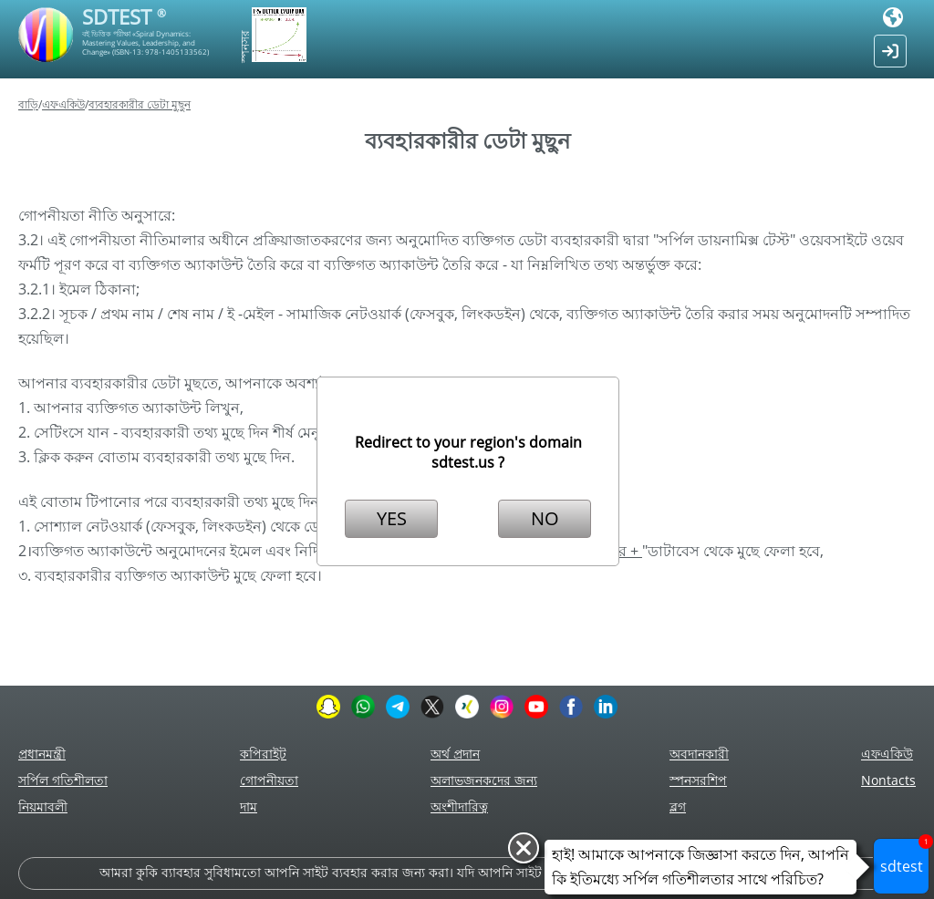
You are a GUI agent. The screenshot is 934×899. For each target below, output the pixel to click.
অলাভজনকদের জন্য (484, 780)
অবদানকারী (699, 753)
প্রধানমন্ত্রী (42, 753)
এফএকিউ (63, 104)
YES (392, 518)
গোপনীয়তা (269, 780)
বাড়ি (28, 104)
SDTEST (124, 16)
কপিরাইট (263, 753)
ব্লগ (677, 806)
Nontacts (888, 780)
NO (545, 518)
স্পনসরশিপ (698, 780)
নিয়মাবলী (42, 806)
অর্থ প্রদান (455, 753)
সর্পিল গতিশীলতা (63, 780)
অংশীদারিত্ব (459, 806)
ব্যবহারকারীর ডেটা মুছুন (139, 104)
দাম (248, 806)
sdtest (905, 857)
